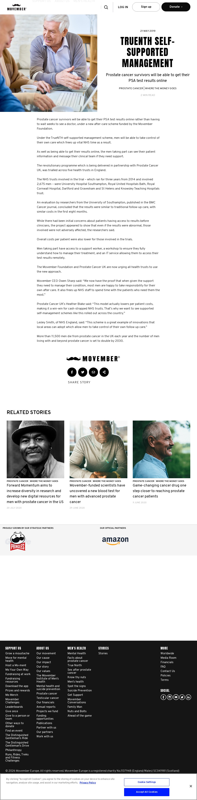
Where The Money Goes (160, 88)
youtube (176, 697)
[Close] (191, 786)
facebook (163, 697)
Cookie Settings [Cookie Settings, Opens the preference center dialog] (147, 782)
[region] (98, 786)
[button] (97, 7)
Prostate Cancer (131, 88)
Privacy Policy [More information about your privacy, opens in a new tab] (88, 783)
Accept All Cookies (146, 792)
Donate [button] (175, 8)
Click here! (170, 697)
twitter (182, 697)
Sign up (146, 6)
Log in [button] (123, 7)
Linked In (188, 697)
